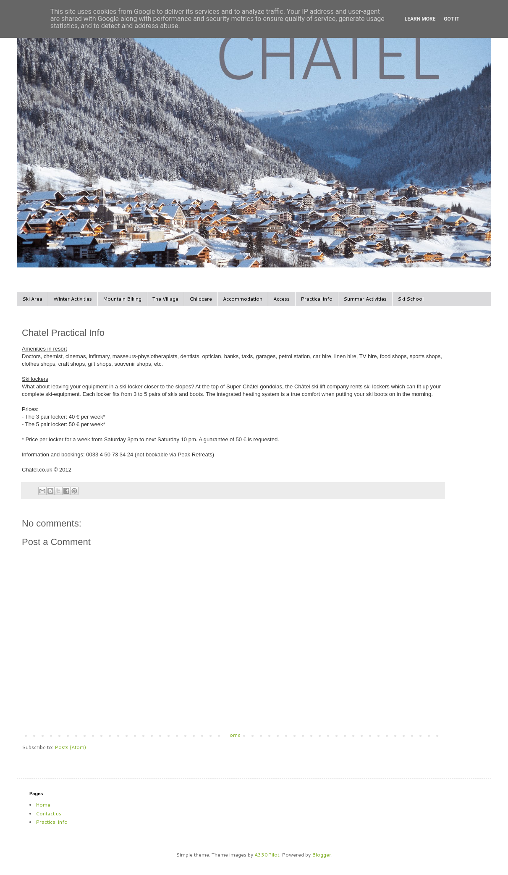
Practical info (317, 298)
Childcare (200, 298)
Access (281, 298)
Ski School (411, 298)
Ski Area (32, 298)
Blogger (321, 854)
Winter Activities (72, 298)
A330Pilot (266, 854)
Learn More (420, 19)
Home (233, 735)
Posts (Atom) (70, 747)
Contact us (48, 813)
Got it (451, 19)
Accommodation (242, 298)
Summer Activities (365, 298)
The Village (165, 298)
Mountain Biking (122, 298)
